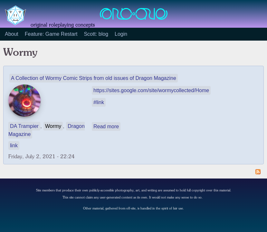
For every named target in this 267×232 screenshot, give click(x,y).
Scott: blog (96, 34)
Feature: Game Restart (51, 34)
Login (121, 34)
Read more (106, 126)
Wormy (53, 126)
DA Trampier (24, 126)
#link (98, 102)
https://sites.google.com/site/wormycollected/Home (151, 90)
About (11, 34)
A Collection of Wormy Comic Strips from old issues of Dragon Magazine (93, 78)
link (14, 145)
